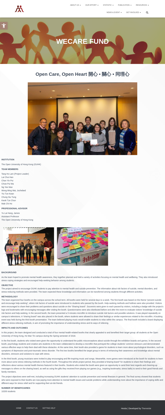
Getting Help (48, 408)
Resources (142, 5)
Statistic (108, 5)
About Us (75, 5)
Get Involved (133, 12)
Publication (124, 5)
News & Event (114, 12)
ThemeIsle (146, 408)
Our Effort (92, 5)
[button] (4, 25)
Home (18, 408)
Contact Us (32, 408)
